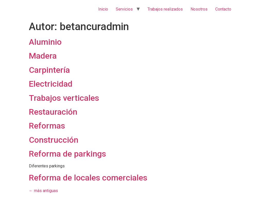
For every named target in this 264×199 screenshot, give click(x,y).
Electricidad (50, 84)
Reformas (47, 126)
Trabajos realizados (165, 9)
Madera (43, 56)
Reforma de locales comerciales (88, 178)
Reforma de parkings (67, 154)
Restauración (53, 112)
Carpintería (49, 70)
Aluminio (45, 42)
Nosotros (199, 9)
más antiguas (43, 190)
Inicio (103, 9)
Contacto (223, 9)
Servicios (124, 9)
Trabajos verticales (64, 98)
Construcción (53, 140)
